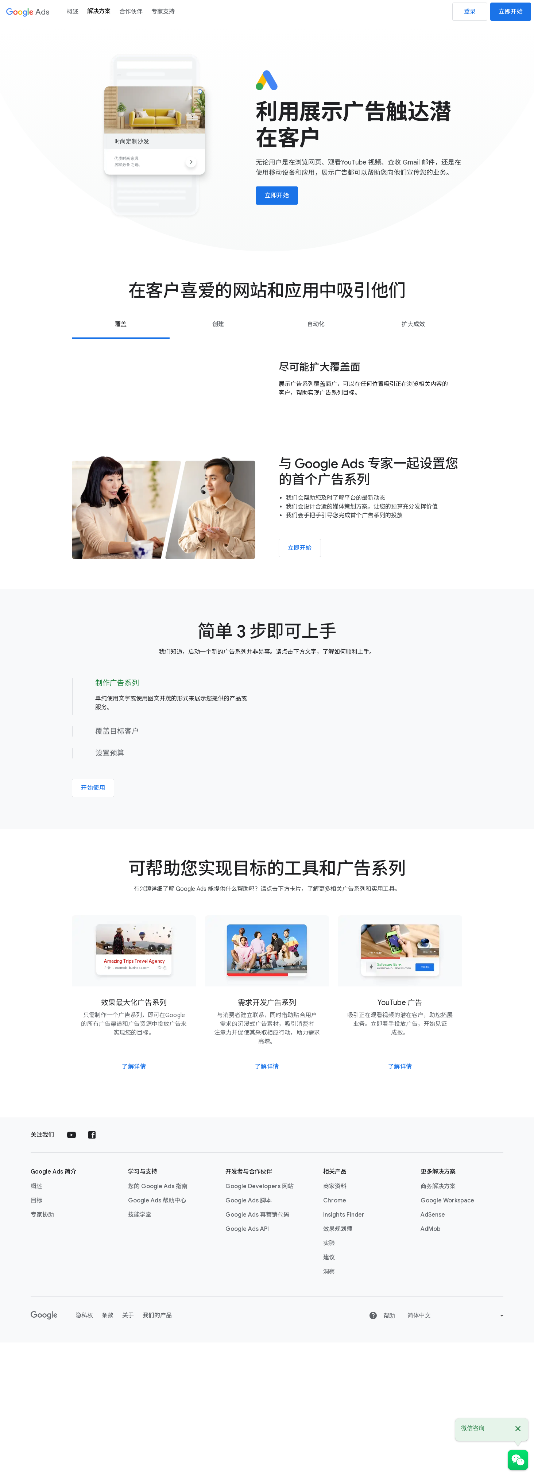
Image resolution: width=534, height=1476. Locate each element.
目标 (36, 1334)
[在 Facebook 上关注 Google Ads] (92, 1268)
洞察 (329, 1405)
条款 (107, 1449)
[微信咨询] (518, 1460)
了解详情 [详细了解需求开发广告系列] (267, 1200)
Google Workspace (447, 1334)
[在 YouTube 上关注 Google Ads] (71, 1268)
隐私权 (84, 1449)
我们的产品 (157, 1449)
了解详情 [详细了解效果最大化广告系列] (134, 1200)
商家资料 (335, 1320)
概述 (36, 1320)
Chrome (334, 1334)
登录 (470, 11)
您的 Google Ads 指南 (157, 1320)
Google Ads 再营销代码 (257, 1348)
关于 (128, 1449)
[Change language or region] (456, 1449)
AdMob (431, 1362)
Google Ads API (247, 1362)
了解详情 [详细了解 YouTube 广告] (400, 1200)
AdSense (433, 1348)
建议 (329, 1391)
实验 (329, 1376)
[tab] (120, 324)
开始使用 (93, 889)
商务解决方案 (438, 1320)
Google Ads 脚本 (248, 1334)
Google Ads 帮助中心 (157, 1334)
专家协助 (42, 1348)
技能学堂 (139, 1348)
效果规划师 (337, 1362)
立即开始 (511, 11)
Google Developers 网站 (259, 1320)
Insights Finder (343, 1348)
